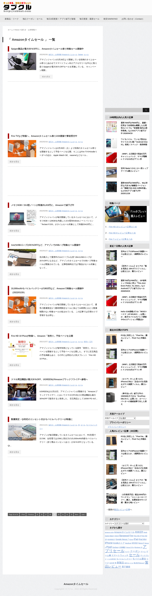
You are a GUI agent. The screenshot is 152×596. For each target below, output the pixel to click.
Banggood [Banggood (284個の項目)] (124, 536)
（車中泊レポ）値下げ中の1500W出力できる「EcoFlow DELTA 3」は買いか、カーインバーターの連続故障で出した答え (134, 398)
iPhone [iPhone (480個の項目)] (109, 542)
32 (67, 514)
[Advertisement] (30, 106)
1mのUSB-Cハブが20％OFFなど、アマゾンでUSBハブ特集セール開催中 (45, 245)
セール (86, 54)
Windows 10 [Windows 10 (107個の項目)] (138, 547)
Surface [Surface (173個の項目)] (115, 547)
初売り (86, 342)
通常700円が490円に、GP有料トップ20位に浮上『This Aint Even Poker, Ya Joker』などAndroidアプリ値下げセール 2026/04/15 (133, 285)
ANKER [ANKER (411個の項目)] (139, 532)
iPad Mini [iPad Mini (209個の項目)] (142, 539)
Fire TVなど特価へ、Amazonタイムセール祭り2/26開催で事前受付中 (44, 136)
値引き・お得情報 (55, 54)
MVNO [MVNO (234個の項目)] (135, 543)
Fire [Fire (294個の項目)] (131, 535)
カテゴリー (109, 523)
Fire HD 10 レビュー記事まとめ (123, 227)
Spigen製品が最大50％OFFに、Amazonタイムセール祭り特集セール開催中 (47, 49)
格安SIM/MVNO (110, 19)
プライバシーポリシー (117, 427)
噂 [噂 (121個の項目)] (115, 563)
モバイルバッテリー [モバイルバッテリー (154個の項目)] (124, 559)
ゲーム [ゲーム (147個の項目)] (143, 552)
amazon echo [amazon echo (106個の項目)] (109, 532)
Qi (79, 425)
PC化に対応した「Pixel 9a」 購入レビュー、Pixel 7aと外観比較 (134, 338)
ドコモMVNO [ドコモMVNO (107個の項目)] (111, 559)
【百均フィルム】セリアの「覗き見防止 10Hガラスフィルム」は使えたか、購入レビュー (134, 268)
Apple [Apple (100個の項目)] (145, 532)
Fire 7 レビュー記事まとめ (120, 239)
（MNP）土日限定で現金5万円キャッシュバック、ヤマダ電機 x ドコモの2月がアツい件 (134, 156)
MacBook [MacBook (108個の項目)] (128, 543)
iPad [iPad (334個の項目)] (136, 539)
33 (71, 514)
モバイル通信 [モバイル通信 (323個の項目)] (139, 559)
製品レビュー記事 (122, 509)
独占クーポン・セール (33, 19)
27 (46, 514)
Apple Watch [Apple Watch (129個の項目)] (109, 536)
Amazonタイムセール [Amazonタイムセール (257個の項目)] (124, 532)
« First (23, 514)
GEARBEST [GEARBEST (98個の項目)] (111, 539)
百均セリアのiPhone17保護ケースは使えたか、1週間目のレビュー (134, 254)
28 (50, 514)
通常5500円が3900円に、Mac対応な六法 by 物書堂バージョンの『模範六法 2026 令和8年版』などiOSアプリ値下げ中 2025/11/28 (134, 188)
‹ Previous (30, 514)
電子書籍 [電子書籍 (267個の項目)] (126, 567)
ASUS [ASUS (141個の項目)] (116, 536)
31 (63, 514)
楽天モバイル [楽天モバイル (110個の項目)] (129, 563)
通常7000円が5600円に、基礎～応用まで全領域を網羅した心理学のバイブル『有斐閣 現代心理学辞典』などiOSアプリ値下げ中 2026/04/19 (134, 128)
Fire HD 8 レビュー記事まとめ (122, 233)
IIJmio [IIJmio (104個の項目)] (131, 539)
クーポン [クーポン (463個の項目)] (135, 551)
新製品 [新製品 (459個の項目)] (120, 562)
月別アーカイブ (111, 418)
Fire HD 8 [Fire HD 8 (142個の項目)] (137, 536)
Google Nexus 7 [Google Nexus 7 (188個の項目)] (122, 539)
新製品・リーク (12, 19)
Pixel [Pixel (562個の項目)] (109, 547)
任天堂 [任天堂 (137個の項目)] (111, 563)
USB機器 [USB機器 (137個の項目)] (122, 547)
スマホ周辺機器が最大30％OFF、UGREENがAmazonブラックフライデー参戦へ (49, 379)
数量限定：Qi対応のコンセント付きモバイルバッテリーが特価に (42, 419)
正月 (91, 342)
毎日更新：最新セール (89, 19)
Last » (83, 514)
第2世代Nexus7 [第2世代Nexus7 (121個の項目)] (139, 563)
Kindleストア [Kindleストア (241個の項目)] (119, 543)
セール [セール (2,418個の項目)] (134, 555)
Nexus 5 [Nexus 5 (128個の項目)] (141, 543)
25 (37, 514)
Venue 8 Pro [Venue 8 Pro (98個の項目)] (130, 547)
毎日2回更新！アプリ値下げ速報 (61, 19)
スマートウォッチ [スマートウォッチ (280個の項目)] (119, 555)
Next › (77, 514)
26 (41, 514)
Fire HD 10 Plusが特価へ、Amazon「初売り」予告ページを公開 (42, 336)
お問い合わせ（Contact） (133, 19)
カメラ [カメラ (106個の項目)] (127, 551)
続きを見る (46, 77)
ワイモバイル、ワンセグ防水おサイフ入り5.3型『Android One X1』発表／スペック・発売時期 (134, 142)
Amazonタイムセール (69, 54)
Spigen (80, 54)
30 (58, 514)
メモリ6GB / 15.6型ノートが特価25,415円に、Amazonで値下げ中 (42, 205)
